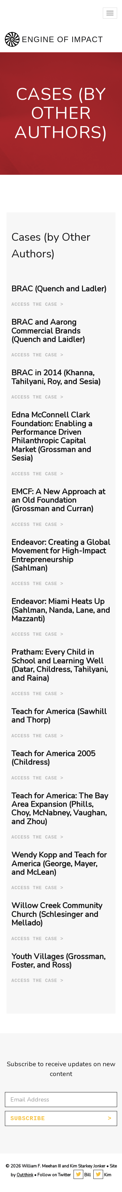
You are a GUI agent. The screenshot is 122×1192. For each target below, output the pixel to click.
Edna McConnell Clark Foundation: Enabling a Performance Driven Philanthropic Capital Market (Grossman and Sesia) (51, 436)
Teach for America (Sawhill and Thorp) (59, 715)
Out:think (25, 1175)
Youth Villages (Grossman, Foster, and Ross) (58, 960)
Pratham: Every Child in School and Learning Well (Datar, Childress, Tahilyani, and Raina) (59, 665)
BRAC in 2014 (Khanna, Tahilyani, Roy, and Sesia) (56, 376)
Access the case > (37, 304)
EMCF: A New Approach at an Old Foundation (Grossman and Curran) (58, 500)
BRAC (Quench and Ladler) (58, 289)
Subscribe (27, 1118)
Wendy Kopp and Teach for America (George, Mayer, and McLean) (59, 863)
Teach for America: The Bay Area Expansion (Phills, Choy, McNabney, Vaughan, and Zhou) (59, 809)
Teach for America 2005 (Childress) (53, 757)
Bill (82, 1175)
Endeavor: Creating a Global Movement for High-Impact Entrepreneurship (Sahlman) (60, 555)
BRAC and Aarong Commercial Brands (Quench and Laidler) (48, 331)
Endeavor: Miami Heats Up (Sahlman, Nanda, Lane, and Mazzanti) (60, 610)
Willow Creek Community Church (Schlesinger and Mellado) (56, 914)
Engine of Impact (62, 39)
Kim (102, 1175)
